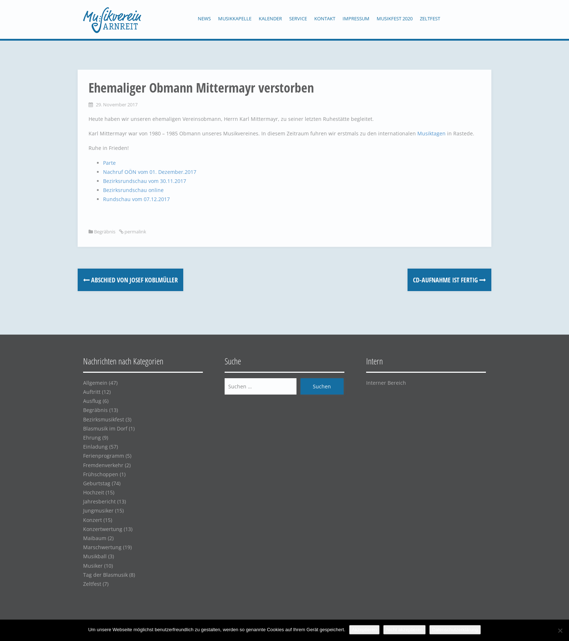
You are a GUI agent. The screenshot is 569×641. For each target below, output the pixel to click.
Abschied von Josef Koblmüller (130, 279)
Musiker (93, 565)
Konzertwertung (102, 529)
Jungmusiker (98, 510)
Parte (109, 162)
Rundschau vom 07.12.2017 (136, 199)
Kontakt (324, 18)
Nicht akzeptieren (404, 629)
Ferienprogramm (103, 455)
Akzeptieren (364, 629)
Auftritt (92, 391)
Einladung (95, 446)
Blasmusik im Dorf (105, 428)
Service (298, 18)
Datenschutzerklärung (455, 629)
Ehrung (92, 437)
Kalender (270, 18)
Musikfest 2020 (395, 18)
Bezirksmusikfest (103, 419)
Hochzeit (93, 492)
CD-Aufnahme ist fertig (449, 279)
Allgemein (95, 382)
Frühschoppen (100, 474)
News (204, 18)
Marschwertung (102, 547)
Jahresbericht (99, 501)
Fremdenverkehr (103, 465)
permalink (134, 231)
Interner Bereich (386, 382)
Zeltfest (430, 18)
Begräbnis (104, 231)
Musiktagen (432, 133)
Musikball (95, 556)
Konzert (92, 520)
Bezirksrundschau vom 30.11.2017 (144, 180)
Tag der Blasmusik (105, 574)
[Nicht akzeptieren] (560, 630)
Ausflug (92, 400)
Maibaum (94, 538)
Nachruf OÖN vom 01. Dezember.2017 (149, 171)
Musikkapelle (234, 18)
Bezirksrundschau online (133, 190)
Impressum (356, 18)
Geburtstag (96, 483)
